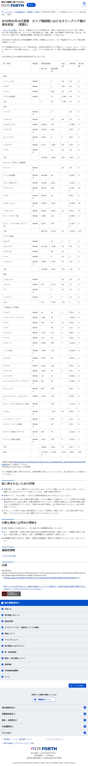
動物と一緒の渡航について (15, 658)
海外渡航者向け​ (44, 707)
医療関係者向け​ (44, 714)
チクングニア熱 (9, 30)
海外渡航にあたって (12, 615)
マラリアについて (11, 640)
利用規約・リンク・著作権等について (18, 739)
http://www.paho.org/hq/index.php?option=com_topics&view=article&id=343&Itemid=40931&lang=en (42, 578)
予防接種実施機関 (11, 671)
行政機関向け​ (44, 726)
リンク (7, 677)
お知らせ (8, 609)
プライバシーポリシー (55, 739)
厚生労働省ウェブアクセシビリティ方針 (19, 743)
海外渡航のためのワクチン (15, 646)
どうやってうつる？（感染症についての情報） (22, 627)
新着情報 (8, 664)
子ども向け (44, 732)
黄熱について (10, 634)
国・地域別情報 (10, 652)
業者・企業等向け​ (44, 720)
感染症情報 (9, 621)
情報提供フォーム (44, 699)
